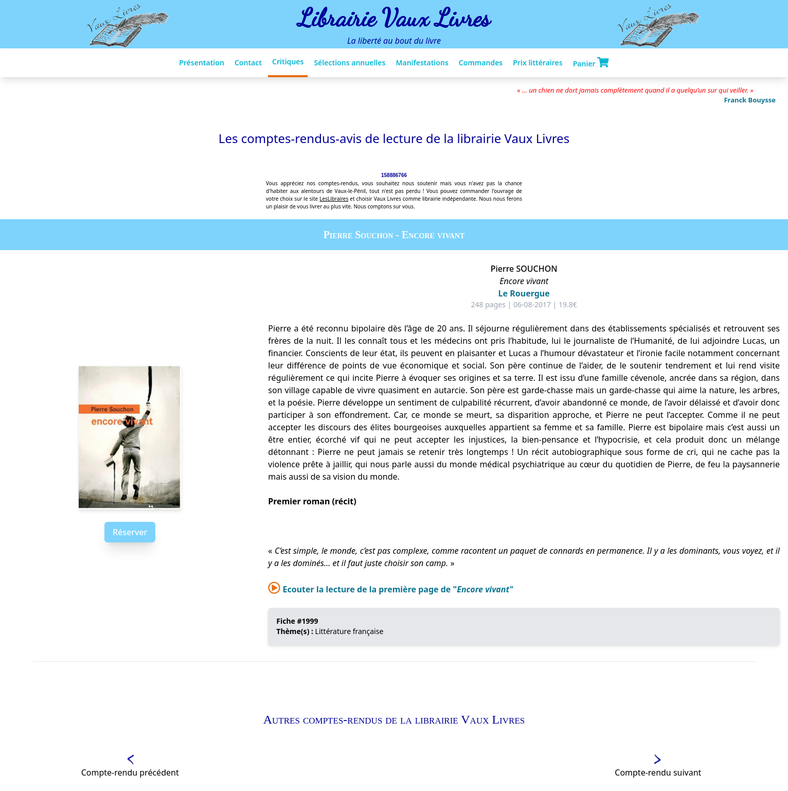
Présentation (201, 62)
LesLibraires (333, 198)
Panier (591, 62)
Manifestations (422, 62)
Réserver (130, 532)
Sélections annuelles (349, 62)
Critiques (287, 61)
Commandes (481, 62)
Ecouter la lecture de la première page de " (390, 589)
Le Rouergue (524, 293)
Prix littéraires (537, 62)
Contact (248, 62)
